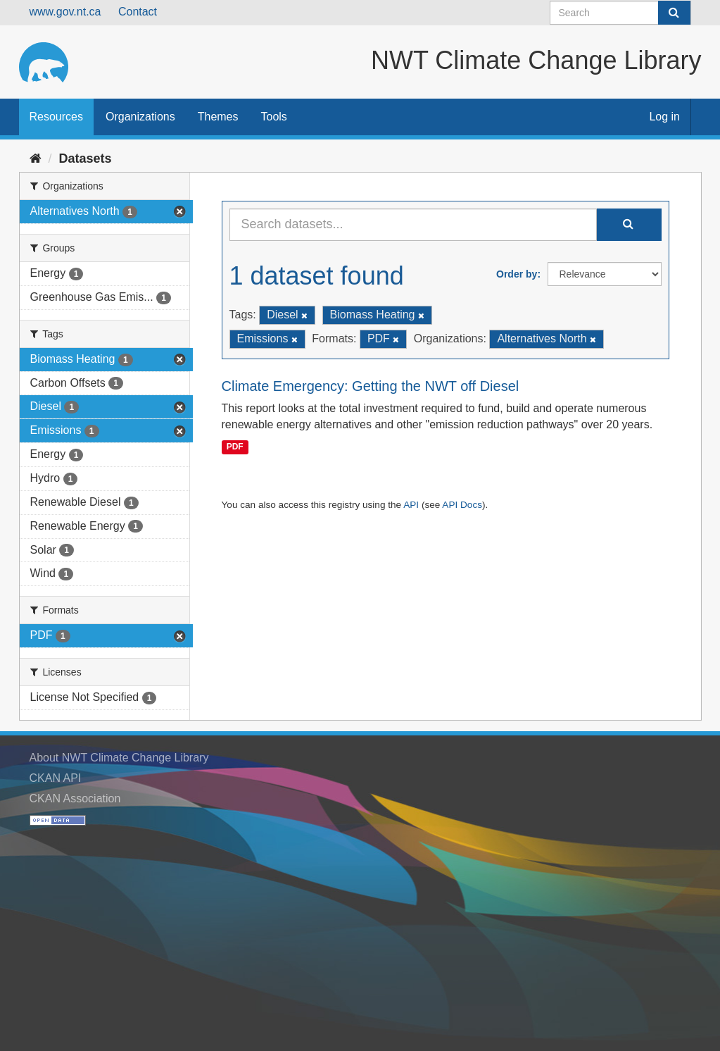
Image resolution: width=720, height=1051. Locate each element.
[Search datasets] (620, 13)
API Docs (462, 504)
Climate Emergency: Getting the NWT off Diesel (370, 386)
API (411, 504)
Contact (137, 12)
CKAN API (56, 778)
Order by (516, 274)
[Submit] (674, 13)
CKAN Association (75, 798)
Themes (218, 117)
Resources (56, 117)
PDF (235, 447)
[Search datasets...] (413, 225)
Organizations (140, 117)
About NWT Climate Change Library (119, 758)
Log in (664, 117)
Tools (274, 117)
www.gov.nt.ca (65, 12)
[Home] (36, 158)
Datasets (85, 158)
